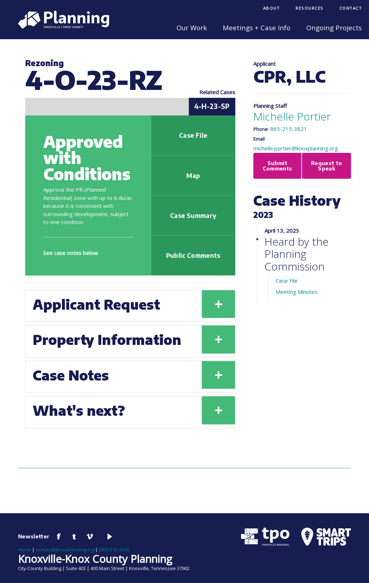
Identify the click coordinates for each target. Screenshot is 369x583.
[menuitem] (271, 9)
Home (24, 549)
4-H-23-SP (212, 106)
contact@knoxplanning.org (65, 549)
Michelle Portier (292, 116)
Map (193, 175)
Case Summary (193, 215)
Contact (350, 8)
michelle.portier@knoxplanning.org (295, 148)
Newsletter (34, 536)
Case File (193, 135)
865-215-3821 (288, 128)
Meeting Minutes (296, 291)
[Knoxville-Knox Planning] (60, 26)
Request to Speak (326, 166)
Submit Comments (277, 166)
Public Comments (193, 255)
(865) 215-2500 (114, 549)
